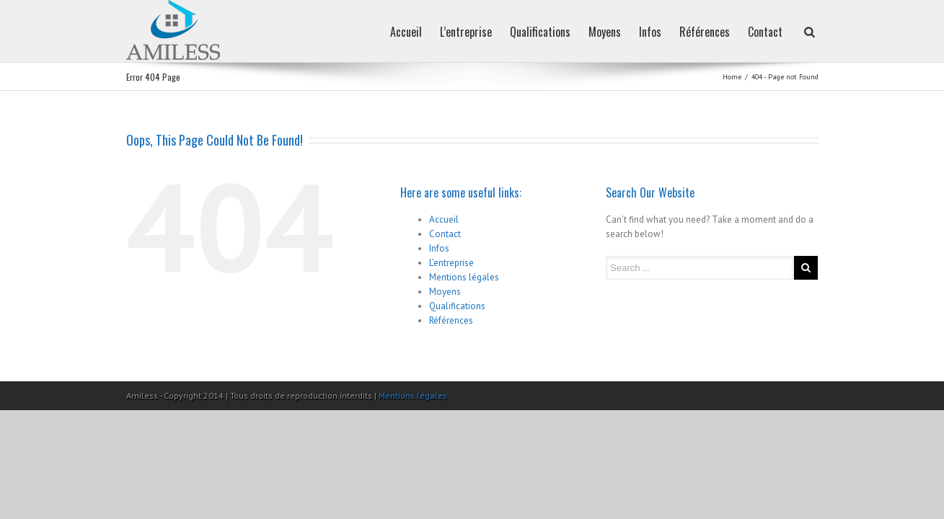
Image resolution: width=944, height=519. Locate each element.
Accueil (355, 31)
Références (690, 31)
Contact (758, 31)
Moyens (576, 31)
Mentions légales (464, 277)
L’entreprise (423, 31)
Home (732, 76)
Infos (628, 31)
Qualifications (504, 31)
